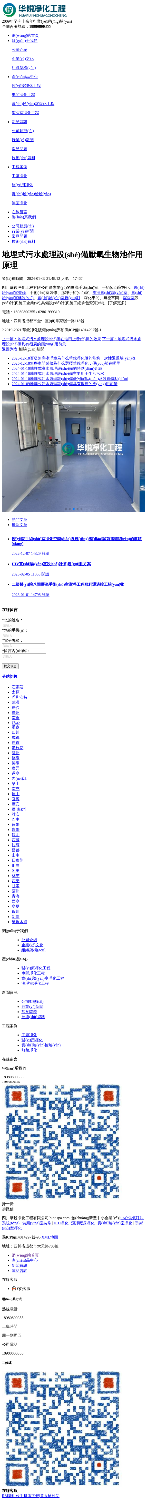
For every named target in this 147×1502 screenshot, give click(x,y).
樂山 (16, 785)
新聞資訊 (19, 122)
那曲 (16, 867)
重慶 (16, 729)
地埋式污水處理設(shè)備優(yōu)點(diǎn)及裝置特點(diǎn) (70, 379)
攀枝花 (17, 749)
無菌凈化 (19, 203)
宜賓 (16, 800)
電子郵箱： (12, 640)
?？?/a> (16, 724)
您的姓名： (12, 620)
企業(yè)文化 (23, 59)
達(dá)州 (19, 811)
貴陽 (16, 831)
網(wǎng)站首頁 (25, 35)
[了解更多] (117, 303)
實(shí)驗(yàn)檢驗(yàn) (31, 194)
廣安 (16, 805)
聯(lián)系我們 (24, 217)
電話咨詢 (19, 1272)
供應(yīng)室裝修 (36, 1224)
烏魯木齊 (19, 923)
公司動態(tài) (23, 131)
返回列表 (10, 349)
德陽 (16, 759)
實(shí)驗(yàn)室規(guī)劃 (59, 298)
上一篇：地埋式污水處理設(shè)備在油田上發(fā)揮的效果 (51, 339)
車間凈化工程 (23, 95)
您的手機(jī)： (15, 630)
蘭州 (16, 892)
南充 (16, 790)
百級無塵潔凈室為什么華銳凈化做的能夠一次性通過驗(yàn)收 (74, 358)
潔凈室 (129, 298)
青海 (16, 898)
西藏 (16, 841)
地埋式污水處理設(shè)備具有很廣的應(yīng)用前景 (65, 384)
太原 (16, 694)
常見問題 (19, 149)
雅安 (16, 816)
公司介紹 (19, 50)
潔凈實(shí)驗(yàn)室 (110, 293)
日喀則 (17, 862)
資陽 (16, 826)
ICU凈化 (61, 1224)
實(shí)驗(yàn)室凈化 (115, 1224)
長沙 (16, 709)
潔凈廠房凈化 (83, 1224)
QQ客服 (21, 1290)
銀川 (16, 913)
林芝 (16, 877)
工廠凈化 (19, 176)
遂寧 (16, 775)
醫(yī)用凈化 (22, 185)
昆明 (16, 836)
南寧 (16, 719)
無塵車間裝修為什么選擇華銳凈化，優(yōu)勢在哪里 (66, 363)
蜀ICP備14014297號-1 (83, 330)
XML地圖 (49, 1239)
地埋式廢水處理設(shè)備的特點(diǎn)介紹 (57, 368)
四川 (16, 734)
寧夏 (16, 908)
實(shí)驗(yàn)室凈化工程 (33, 104)
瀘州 (16, 754)
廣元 (16, 770)
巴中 (16, 821)
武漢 (16, 704)
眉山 (16, 795)
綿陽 (16, 764)
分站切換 (10, 678)
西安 (16, 882)
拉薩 (16, 846)
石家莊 (17, 688)
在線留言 (19, 212)
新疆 (16, 918)
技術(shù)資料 (23, 158)
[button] (66, 509)
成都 (16, 739)
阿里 (16, 872)
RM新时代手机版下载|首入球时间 (30, 1497)
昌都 (16, 851)
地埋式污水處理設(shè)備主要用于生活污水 (58, 373)
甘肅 (16, 887)
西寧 (16, 903)
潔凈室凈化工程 (25, 113)
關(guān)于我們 (25, 41)
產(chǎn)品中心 (25, 77)
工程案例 (19, 167)
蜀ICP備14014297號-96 (21, 1239)
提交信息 (10, 667)
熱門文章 (19, 519)
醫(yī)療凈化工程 (26, 86)
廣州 (16, 714)
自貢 (16, 744)
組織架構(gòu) (24, 68)
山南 (16, 857)
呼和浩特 (19, 699)
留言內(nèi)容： (16, 651)
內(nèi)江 (19, 780)
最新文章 (19, 525)
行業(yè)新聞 (23, 140)
